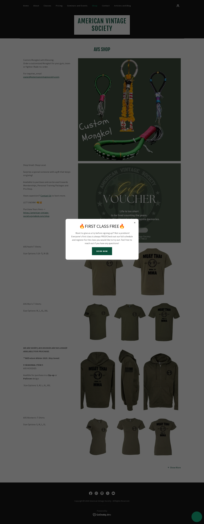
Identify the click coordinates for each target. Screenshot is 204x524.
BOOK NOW (102, 251)
